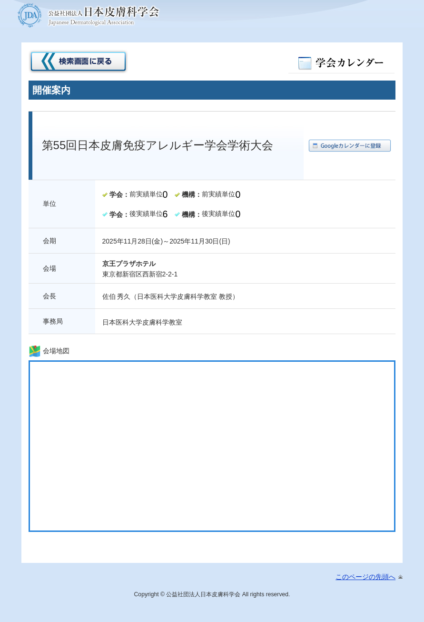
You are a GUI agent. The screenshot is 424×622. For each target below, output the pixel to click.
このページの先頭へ (365, 577)
